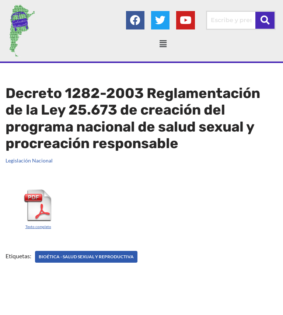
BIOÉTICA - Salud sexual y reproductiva (86, 256)
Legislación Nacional (29, 160)
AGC (218, 307)
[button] (163, 43)
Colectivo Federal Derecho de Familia (110, 307)
